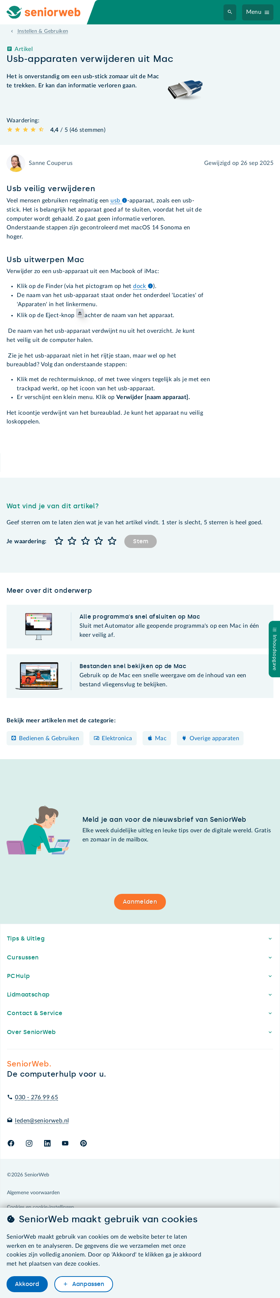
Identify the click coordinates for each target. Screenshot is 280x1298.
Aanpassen (87, 1284)
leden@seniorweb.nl (42, 1121)
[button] (58, 542)
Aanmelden (140, 901)
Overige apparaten (215, 738)
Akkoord (27, 1284)
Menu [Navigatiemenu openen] (254, 12)
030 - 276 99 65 (36, 1097)
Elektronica (117, 738)
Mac (161, 738)
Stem (140, 541)
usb (118, 201)
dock (143, 286)
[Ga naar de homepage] (49, 12)
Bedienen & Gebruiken (49, 738)
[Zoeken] (230, 12)
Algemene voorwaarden (33, 1192)
